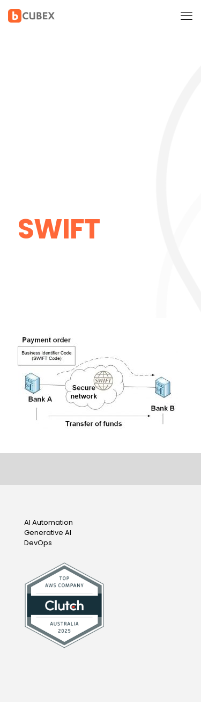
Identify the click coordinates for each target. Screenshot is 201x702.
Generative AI (47, 532)
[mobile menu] (186, 16)
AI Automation (48, 522)
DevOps (38, 543)
